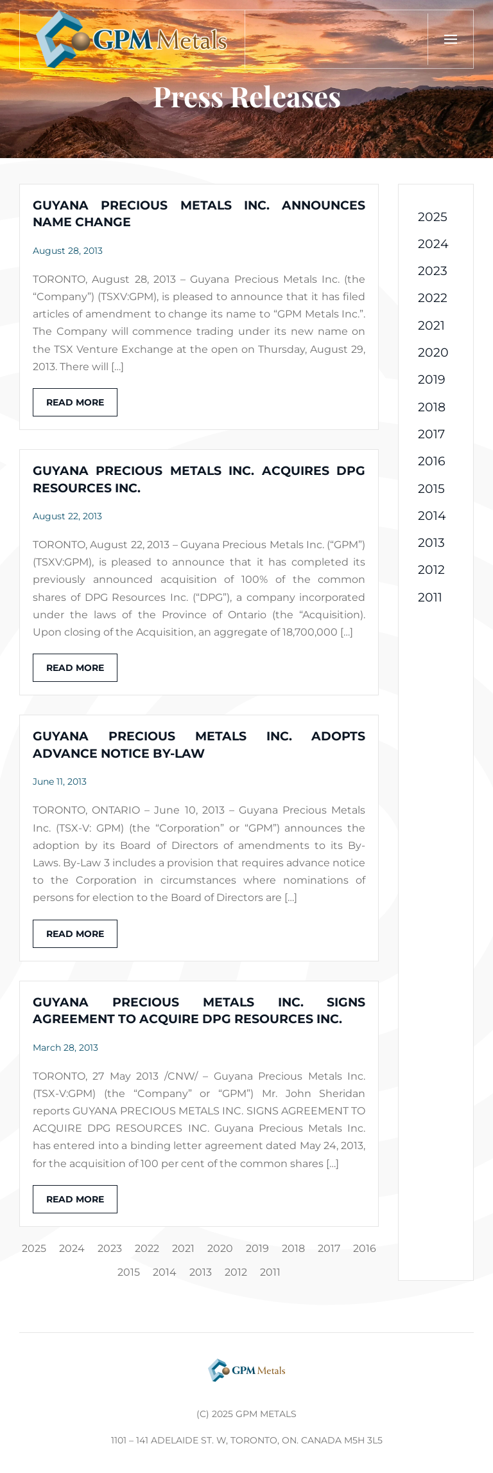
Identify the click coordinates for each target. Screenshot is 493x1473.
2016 (364, 1248)
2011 (270, 1272)
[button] (450, 39)
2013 (200, 1272)
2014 (165, 1272)
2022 (147, 1248)
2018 (293, 1248)
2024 (72, 1248)
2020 (220, 1248)
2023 (110, 1248)
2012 (236, 1272)
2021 (183, 1248)
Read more (75, 402)
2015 (128, 1272)
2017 (329, 1248)
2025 (34, 1248)
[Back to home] (132, 39)
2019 (257, 1248)
